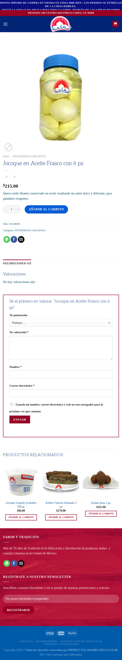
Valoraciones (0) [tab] (17, 263)
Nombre (15, 367)
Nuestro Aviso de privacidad (81, 641)
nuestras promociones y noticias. (89, 588)
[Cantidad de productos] (11, 209)
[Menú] (5, 24)
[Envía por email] (21, 239)
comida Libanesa (14, 553)
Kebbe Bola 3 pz (101, 503)
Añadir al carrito (46, 209)
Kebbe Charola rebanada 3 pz (61, 504)
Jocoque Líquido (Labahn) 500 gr (21, 504)
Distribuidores (47, 641)
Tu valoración (18, 332)
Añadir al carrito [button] (21, 517)
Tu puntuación (18, 315)
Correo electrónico (22, 385)
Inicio (6, 156)
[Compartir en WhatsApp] (6, 239)
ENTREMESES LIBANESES (29, 156)
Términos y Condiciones (61, 644)
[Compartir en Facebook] (14, 239)
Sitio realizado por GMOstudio (64, 654)
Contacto (26, 641)
